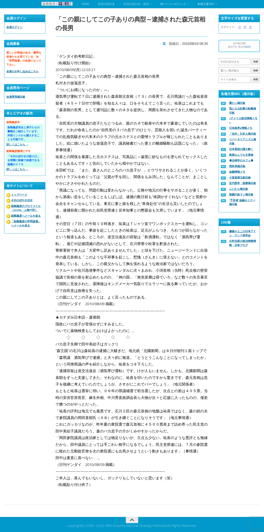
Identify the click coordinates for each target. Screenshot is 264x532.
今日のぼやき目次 (22, 200)
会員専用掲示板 (15, 96)
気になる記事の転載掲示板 (242, 110)
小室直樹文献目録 (240, 177)
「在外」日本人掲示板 (242, 133)
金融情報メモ (237, 171)
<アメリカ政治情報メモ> (243, 120)
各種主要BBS (205, 4)
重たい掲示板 (237, 103)
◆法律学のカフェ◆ (241, 160)
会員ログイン (14, 27)
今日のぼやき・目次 (136, 4)
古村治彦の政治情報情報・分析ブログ (242, 243)
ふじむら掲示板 (238, 188)
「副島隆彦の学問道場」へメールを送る (26, 223)
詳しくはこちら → (17, 144)
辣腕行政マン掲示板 (241, 194)
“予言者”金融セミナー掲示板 (242, 202)
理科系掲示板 (237, 166)
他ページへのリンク (173, 4)
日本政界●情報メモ (240, 128)
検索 (255, 61)
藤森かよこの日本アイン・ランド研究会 (242, 233)
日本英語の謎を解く (241, 149)
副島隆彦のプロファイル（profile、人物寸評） (26, 208)
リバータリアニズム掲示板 (242, 141)
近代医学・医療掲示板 (242, 183)
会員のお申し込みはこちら (22, 71)
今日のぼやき (106, 4)
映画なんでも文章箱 (241, 154)
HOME (85, 4)
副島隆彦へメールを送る (26, 215)
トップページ (19, 194)
